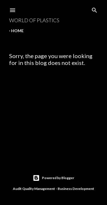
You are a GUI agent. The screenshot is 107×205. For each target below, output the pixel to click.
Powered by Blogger (53, 178)
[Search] (94, 9)
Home (17, 30)
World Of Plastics (34, 20)
